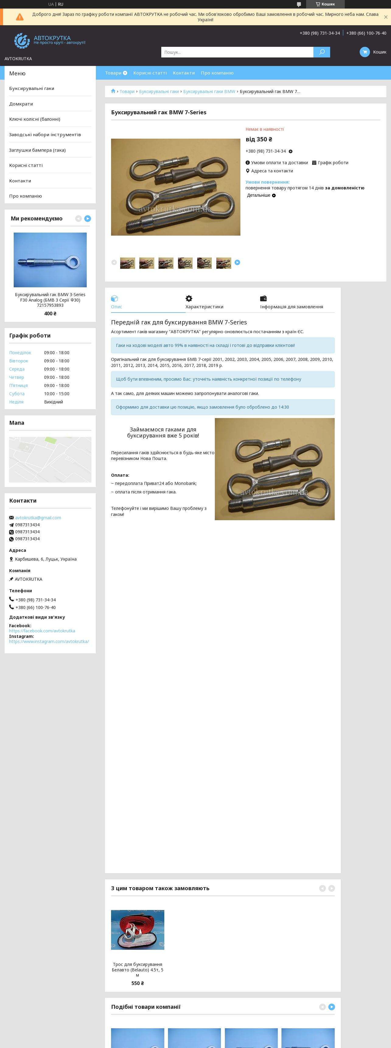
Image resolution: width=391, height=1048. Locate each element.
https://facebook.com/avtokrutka (42, 631)
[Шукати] (321, 52)
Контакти (184, 73)
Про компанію (217, 73)
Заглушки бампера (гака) (37, 150)
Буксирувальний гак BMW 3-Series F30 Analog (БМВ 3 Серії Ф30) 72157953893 (50, 300)
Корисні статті (150, 73)
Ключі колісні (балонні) (34, 119)
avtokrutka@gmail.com (38, 518)
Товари (113, 73)
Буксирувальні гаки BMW (209, 91)
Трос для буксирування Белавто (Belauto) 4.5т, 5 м (137, 970)
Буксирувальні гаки (159, 91)
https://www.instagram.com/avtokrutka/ (49, 641)
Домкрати (21, 104)
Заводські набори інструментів (45, 134)
